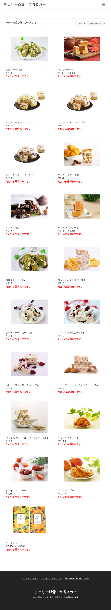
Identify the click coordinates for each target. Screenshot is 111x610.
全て (8, 15)
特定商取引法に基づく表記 (77, 578)
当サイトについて (30, 578)
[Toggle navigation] (103, 4)
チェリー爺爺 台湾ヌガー (24, 4)
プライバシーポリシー (51, 578)
